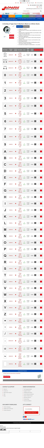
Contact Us (23, 2)
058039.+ (11, 320)
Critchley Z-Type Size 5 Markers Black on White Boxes (11, 373)
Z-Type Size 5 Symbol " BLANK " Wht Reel (20, 364)
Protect (25, 16)
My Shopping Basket (28, 389)
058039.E (11, 177)
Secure (12, 16)
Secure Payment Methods (29, 394)
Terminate (18, 16)
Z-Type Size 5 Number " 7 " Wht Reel (20, 129)
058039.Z (11, 314)
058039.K (11, 216)
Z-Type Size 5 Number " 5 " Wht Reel (20, 113)
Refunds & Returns (27, 397)
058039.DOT (11, 340)
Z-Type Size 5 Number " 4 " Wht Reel (20, 106)
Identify (5, 16)
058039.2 (11, 90)
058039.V (11, 288)
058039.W (11, 294)
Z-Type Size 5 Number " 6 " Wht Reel (20, 121)
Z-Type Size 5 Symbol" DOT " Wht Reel (20, 341)
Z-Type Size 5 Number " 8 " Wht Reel (20, 137)
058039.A (11, 151)
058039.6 (11, 121)
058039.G (11, 190)
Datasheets (12, 37)
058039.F (11, 184)
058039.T (11, 275)
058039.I (10, 203)
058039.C (11, 164)
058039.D (11, 171)
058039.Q (11, 255)
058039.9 (11, 144)
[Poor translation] (4, 430)
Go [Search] (41, 11)
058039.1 (11, 82)
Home (17, 2)
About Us (5, 389)
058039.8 (11, 136)
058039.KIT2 (11, 61)
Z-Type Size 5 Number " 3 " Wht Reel (20, 98)
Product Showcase (7, 410)
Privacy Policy (26, 399)
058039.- (10, 327)
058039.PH (11, 356)
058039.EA (11, 348)
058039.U (11, 281)
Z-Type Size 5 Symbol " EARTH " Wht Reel (20, 348)
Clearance (39, 16)
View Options (7, 377)
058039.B (11, 158)
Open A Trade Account (28, 395)
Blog (4, 395)
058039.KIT (11, 54)
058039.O (11, 242)
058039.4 (11, 105)
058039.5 (11, 113)
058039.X (11, 301)
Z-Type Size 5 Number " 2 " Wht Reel (20, 90)
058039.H (11, 197)
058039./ (10, 333)
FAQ (4, 394)
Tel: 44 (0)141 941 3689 (35, 5)
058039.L (11, 223)
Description (12, 35)
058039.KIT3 (11, 67)
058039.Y (11, 307)
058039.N (11, 236)
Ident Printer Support (8, 392)
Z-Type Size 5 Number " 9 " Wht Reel (20, 144)
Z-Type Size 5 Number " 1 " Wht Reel (20, 83)
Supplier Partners (27, 390)
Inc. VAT (21, 1)
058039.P (11, 249)
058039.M (11, 229)
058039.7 (11, 128)
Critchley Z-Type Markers (11, 18)
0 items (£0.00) (38, 2)
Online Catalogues (7, 406)
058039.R (11, 262)
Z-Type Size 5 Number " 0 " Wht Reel (20, 75)
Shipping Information (28, 392)
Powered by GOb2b (27, 422)
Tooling (32, 16)
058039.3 (11, 98)
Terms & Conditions (27, 400)
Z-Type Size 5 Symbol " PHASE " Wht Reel (20, 356)
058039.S (11, 268)
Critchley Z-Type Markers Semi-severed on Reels (26, 18)
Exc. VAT (27, 1)
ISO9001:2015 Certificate (8, 408)
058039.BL (11, 363)
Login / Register (30, 2)
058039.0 (11, 75)
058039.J (10, 210)
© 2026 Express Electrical (17, 422)
